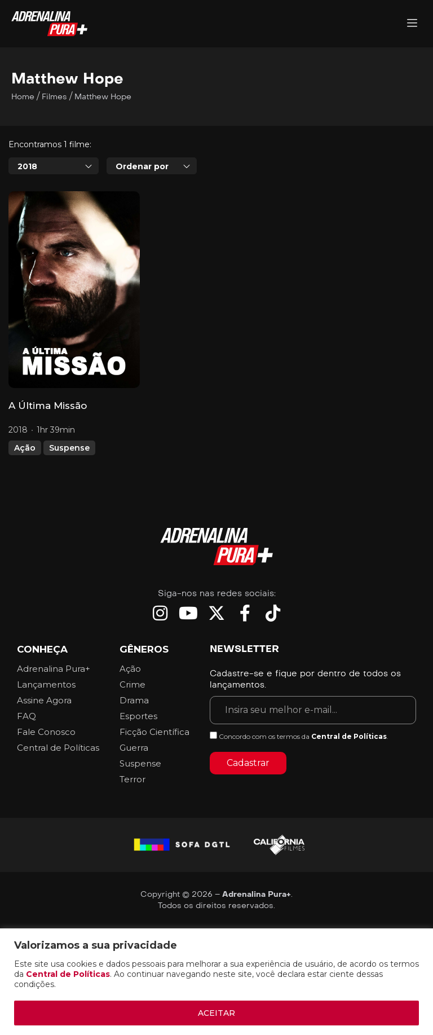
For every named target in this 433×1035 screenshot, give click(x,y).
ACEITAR (216, 1013)
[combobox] (53, 165)
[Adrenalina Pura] (412, 24)
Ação (25, 448)
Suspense (69, 448)
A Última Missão (47, 405)
